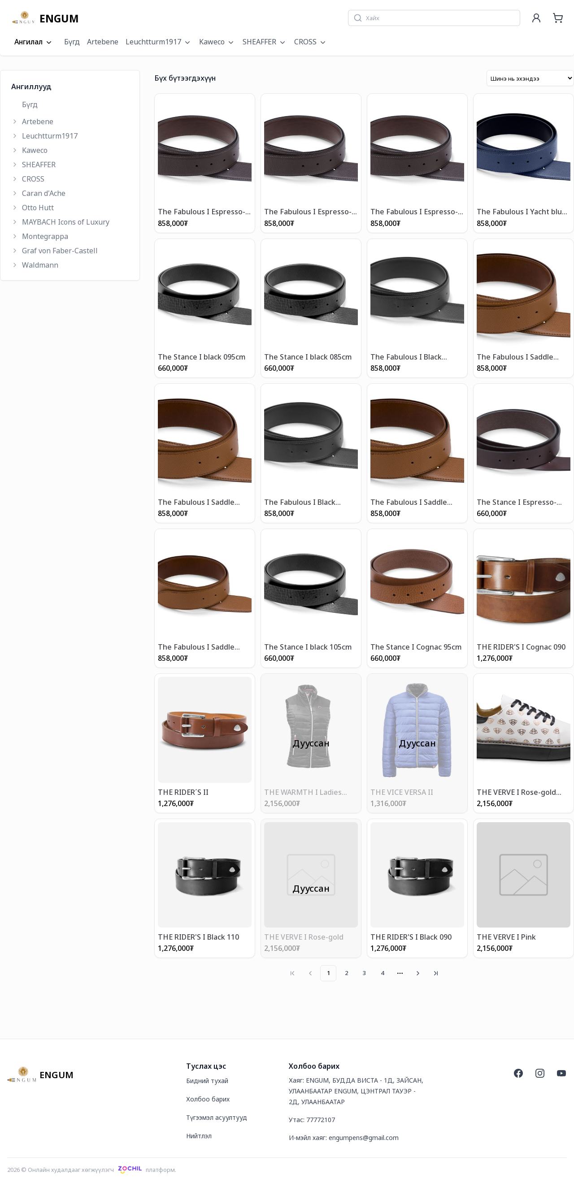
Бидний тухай (207, 1080)
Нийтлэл (199, 1135)
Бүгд (72, 42)
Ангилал (33, 42)
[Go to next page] (418, 973)
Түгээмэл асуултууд (216, 1117)
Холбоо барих (208, 1098)
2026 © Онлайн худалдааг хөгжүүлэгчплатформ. (91, 1169)
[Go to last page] (436, 973)
